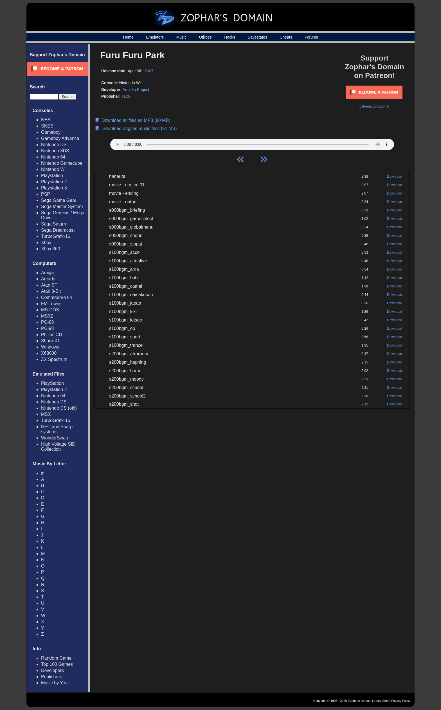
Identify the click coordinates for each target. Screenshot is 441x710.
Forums (311, 37)
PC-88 (47, 322)
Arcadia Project (135, 89)
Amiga (47, 272)
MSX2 (47, 316)
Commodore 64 (56, 297)
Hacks (229, 37)
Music (181, 37)
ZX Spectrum (54, 359)
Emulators (155, 37)
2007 (149, 71)
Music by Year (55, 682)
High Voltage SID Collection (58, 447)
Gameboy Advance (60, 138)
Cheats (286, 37)
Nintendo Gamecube (61, 163)
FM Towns (51, 303)
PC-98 (47, 328)
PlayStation (52, 383)
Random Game (56, 658)
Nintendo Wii (54, 169)
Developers (52, 670)
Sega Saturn (53, 224)
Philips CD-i (53, 334)
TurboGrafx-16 (55, 236)
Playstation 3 (54, 188)
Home (128, 37)
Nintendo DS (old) (59, 408)
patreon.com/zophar (374, 106)
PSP (45, 194)
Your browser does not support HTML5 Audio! (252, 143)
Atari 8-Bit (51, 291)
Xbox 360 (50, 248)
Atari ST (49, 285)
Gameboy (50, 132)
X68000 (49, 353)
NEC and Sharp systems (57, 429)
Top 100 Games (57, 664)
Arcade (48, 278)
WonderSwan (54, 438)
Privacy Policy (400, 700)
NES (45, 119)
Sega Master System (62, 206)
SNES (47, 126)
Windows (50, 347)
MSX (46, 414)
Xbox (46, 242)
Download (394, 176)
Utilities (205, 37)
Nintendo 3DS (55, 150)
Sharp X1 (50, 340)
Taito (126, 96)
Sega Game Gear (58, 200)
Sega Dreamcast (58, 230)
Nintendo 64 (53, 157)
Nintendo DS (54, 144)
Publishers (51, 676)
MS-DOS (50, 309)
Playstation (52, 175)
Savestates (257, 37)
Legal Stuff (381, 700)
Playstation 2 (54, 181)
